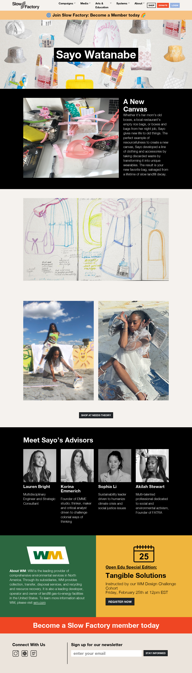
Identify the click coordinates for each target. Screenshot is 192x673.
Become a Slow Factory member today (96, 625)
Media (84, 3)
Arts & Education (101, 5)
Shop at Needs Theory (96, 415)
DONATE (163, 5)
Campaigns (66, 3)
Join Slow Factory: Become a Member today (96, 15)
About (138, 3)
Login (175, 5)
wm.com (39, 602)
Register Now (120, 601)
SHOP (151, 5)
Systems (121, 3)
